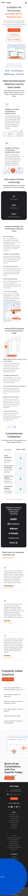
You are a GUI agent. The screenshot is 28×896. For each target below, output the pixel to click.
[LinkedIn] (9, 807)
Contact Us (9, 778)
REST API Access (14, 818)
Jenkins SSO (14, 826)
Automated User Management (14, 837)
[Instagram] (19, 807)
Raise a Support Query (15, 794)
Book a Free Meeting (14, 40)
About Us (14, 856)
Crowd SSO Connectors (14, 845)
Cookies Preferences (14, 894)
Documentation (14, 35)
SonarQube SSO (14, 849)
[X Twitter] (14, 807)
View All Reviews (8, 558)
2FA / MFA (14, 835)
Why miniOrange (14, 858)
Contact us (7, 679)
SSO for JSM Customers (14, 820)
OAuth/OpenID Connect (14, 816)
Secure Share (14, 824)
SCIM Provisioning (14, 822)
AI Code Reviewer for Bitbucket (14, 847)
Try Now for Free (14, 30)
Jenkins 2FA (14, 828)
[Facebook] (16, 807)
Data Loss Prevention (14, 839)
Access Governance (14, 841)
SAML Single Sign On (14, 814)
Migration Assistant (14, 843)
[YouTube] (12, 807)
